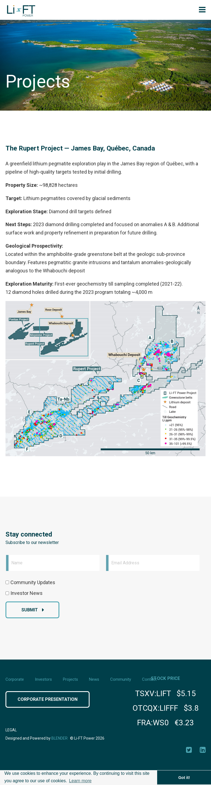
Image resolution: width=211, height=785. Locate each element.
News (94, 679)
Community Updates (32, 582)
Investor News (26, 593)
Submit (29, 609)
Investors (43, 679)
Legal (11, 730)
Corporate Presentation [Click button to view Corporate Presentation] (47, 699)
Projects (70, 679)
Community (120, 679)
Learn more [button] (80, 780)
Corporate (14, 679)
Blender (59, 738)
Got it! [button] (184, 777)
